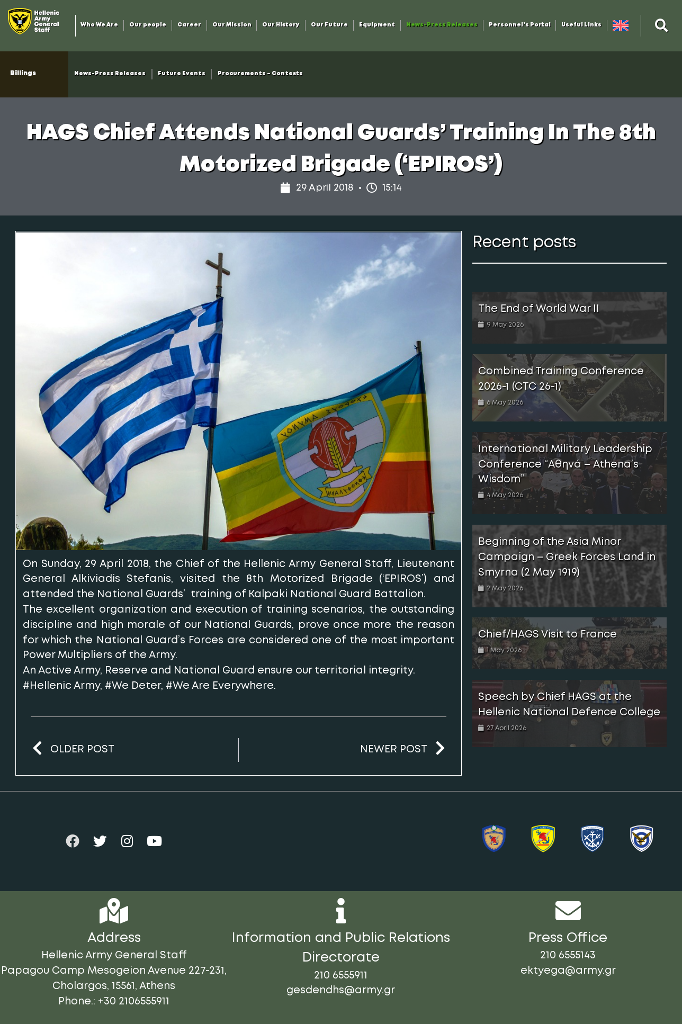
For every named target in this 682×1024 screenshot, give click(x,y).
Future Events (181, 73)
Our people (147, 25)
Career (189, 25)
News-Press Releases (442, 25)
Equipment (377, 25)
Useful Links (581, 25)
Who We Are (99, 25)
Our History (281, 25)
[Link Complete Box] (569, 318)
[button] (661, 25)
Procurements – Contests (260, 73)
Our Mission (232, 25)
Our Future (329, 25)
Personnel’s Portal (520, 25)
